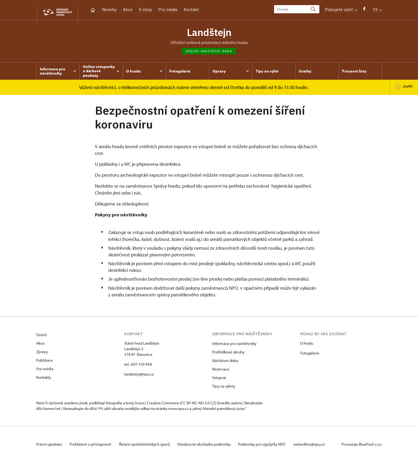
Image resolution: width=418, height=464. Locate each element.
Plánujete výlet (341, 9)
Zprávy (42, 353)
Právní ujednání (49, 446)
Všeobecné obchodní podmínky (210, 446)
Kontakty (43, 379)
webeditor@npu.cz (317, 446)
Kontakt (191, 9)
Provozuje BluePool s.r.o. (361, 446)
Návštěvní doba (225, 362)
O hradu (306, 345)
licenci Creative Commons (157, 404)
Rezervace (220, 371)
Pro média (167, 9)
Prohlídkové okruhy (228, 354)
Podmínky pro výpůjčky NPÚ (269, 446)
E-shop (145, 9)
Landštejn (209, 33)
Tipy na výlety (223, 388)
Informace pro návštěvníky (234, 345)
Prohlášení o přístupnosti (92, 446)
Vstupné (219, 379)
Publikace (44, 362)
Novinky (109, 9)
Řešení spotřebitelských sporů (148, 446)
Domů (41, 336)
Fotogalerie (309, 355)
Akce (127, 9)
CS (377, 9)
